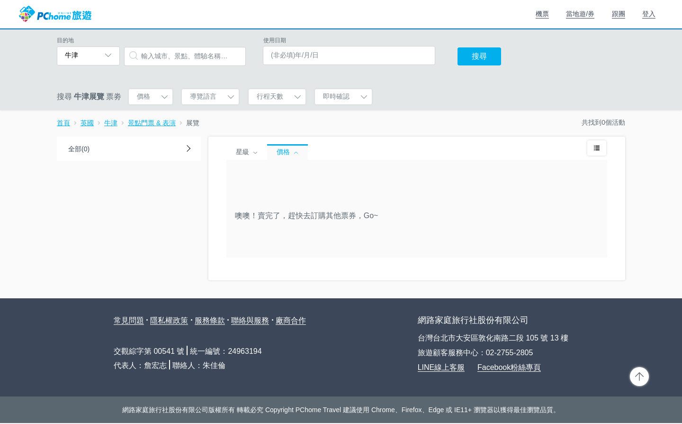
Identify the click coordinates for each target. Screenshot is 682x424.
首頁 (63, 123)
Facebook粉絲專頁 (509, 367)
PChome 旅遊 (55, 14)
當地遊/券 (580, 14)
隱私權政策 (169, 320)
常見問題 (129, 320)
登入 (648, 14)
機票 (542, 14)
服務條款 (210, 320)
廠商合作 (291, 320)
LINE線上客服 (441, 367)
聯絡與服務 (250, 320)
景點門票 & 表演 (152, 123)
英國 (87, 123)
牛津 (110, 123)
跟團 (618, 14)
